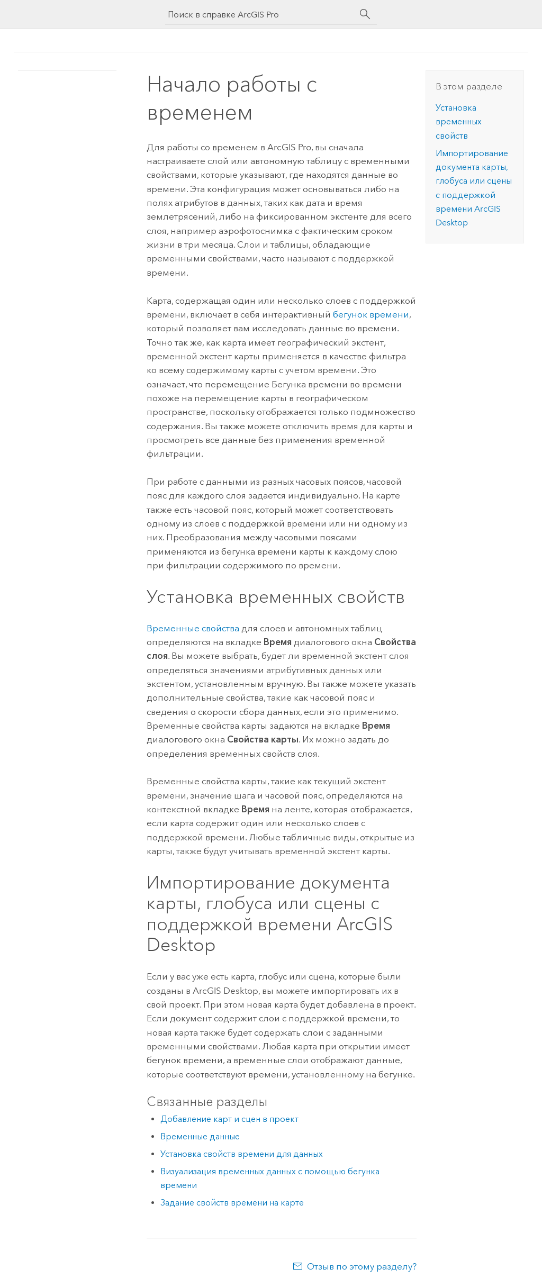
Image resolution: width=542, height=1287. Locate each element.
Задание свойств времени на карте (232, 1203)
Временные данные (200, 1136)
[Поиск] (365, 14)
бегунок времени (371, 314)
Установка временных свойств (459, 122)
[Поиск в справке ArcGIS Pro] (260, 14)
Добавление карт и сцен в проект (229, 1119)
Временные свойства (193, 628)
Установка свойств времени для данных (241, 1154)
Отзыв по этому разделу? (362, 1266)
